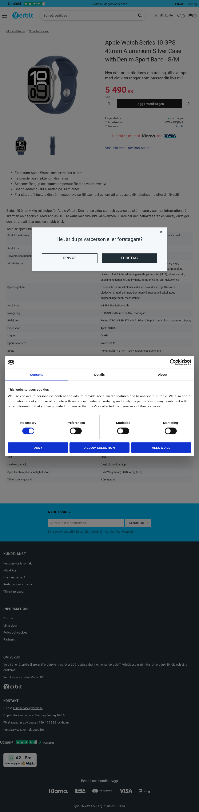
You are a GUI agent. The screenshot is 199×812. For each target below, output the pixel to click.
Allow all (161, 447)
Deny (37, 447)
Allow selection (99, 447)
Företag (129, 258)
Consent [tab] (36, 374)
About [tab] (162, 374)
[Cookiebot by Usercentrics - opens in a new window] (172, 362)
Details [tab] (99, 374)
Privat (69, 258)
